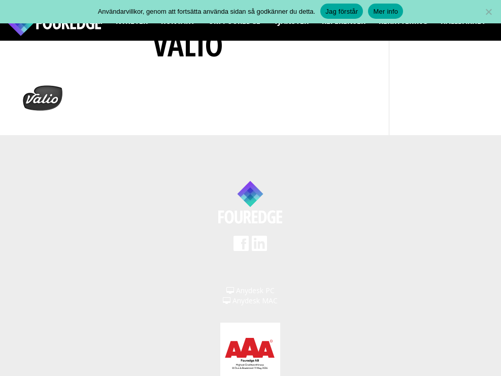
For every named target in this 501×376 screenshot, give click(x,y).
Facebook (241, 246)
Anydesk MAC (250, 300)
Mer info (385, 11)
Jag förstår (341, 11)
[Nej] (488, 12)
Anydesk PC (250, 290)
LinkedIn (259, 246)
